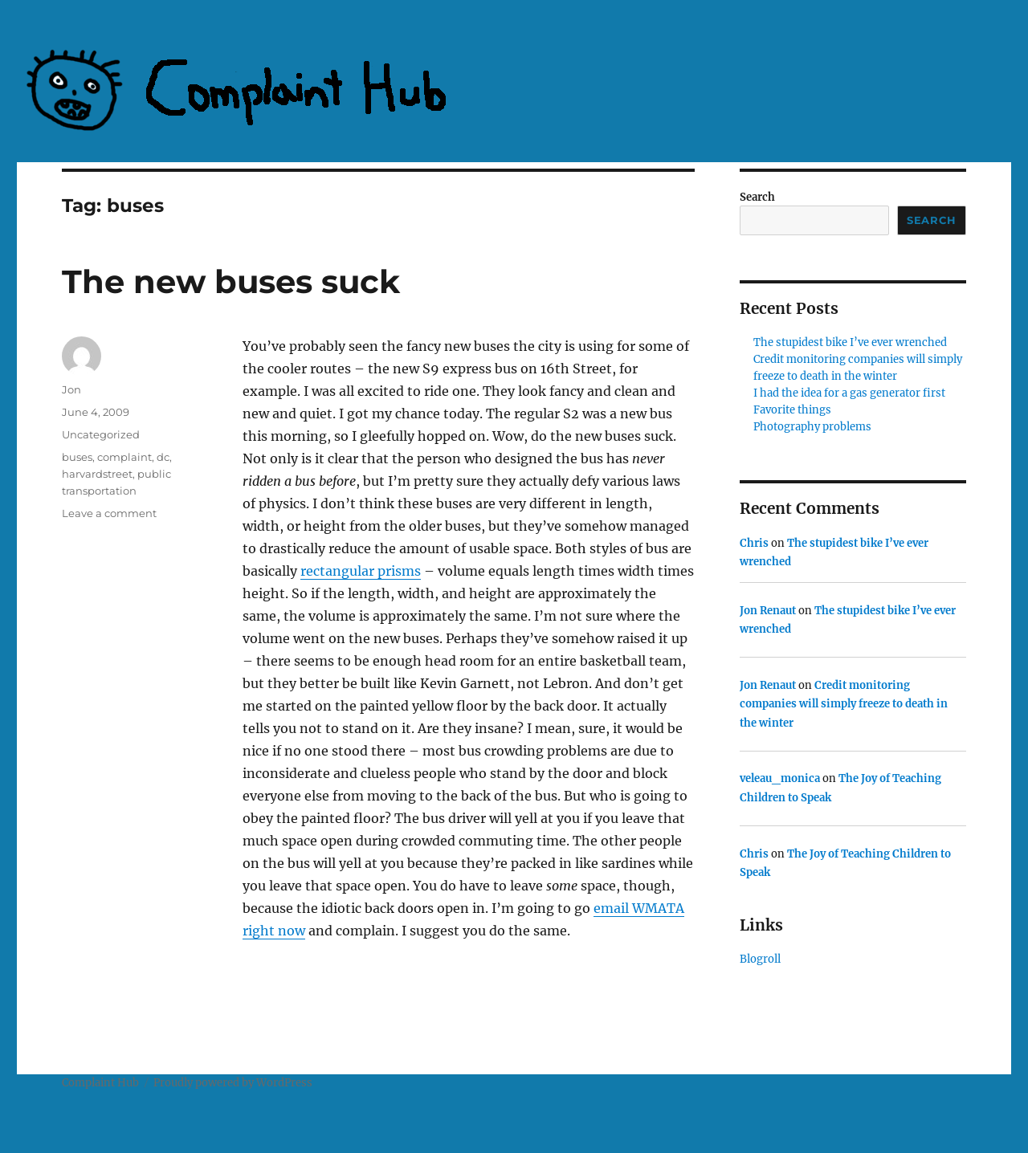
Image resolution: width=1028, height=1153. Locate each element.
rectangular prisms (360, 571)
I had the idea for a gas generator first (849, 393)
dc (163, 456)
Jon (71, 389)
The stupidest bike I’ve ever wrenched (850, 342)
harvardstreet (97, 473)
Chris (754, 543)
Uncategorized (101, 434)
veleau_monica (780, 778)
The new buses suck (231, 281)
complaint (124, 456)
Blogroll (760, 959)
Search (757, 197)
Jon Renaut (768, 610)
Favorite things (792, 410)
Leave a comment (109, 513)
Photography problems (812, 427)
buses (77, 456)
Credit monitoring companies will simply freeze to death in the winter (844, 704)
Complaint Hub (100, 1083)
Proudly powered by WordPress (232, 1083)
